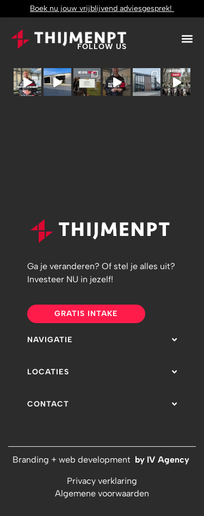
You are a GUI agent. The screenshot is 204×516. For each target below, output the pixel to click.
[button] (187, 38)
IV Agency (169, 459)
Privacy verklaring (102, 481)
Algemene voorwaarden (102, 493)
